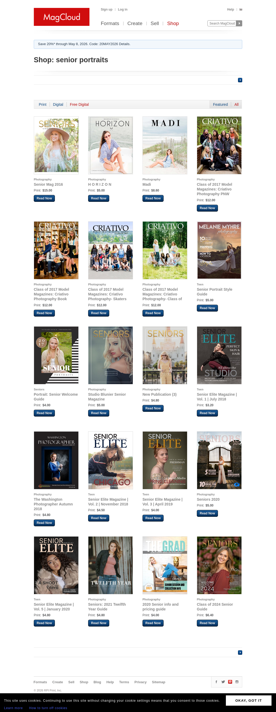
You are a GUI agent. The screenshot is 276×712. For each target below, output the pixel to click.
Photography (43, 179)
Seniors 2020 (208, 499)
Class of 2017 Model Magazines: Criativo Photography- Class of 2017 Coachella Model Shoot (162, 298)
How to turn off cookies (48, 708)
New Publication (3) (159, 394)
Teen (200, 284)
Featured (220, 104)
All (236, 104)
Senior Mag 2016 (48, 184)
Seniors (39, 389)
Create (134, 23)
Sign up (106, 9)
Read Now (44, 198)
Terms (124, 682)
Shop (173, 23)
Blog (97, 682)
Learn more (13, 708)
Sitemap (158, 682)
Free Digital (79, 104)
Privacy (141, 682)
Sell (155, 23)
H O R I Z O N (99, 184)
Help (230, 9)
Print (42, 104)
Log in (122, 9)
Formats (110, 23)
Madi (146, 184)
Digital (58, 104)
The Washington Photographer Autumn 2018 (53, 504)
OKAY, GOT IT (248, 701)
